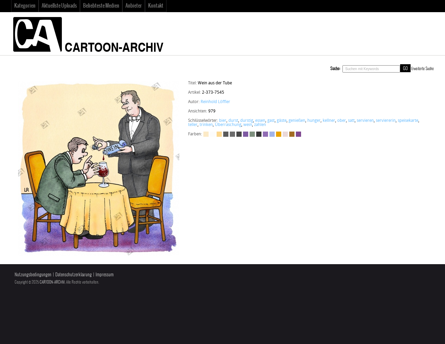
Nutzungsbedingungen (33, 274)
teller (192, 125)
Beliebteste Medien (101, 6)
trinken (206, 125)
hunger (314, 121)
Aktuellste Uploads (59, 6)
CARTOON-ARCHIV (52, 282)
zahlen (260, 125)
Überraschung (228, 125)
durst (233, 121)
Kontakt (155, 6)
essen (260, 121)
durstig (246, 121)
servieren (365, 121)
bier (222, 121)
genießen (297, 121)
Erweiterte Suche (422, 69)
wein (247, 125)
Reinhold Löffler (215, 102)
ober (341, 121)
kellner (329, 121)
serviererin (386, 121)
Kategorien (24, 6)
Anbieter (134, 6)
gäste (281, 121)
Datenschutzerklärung (73, 274)
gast (271, 121)
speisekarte (408, 121)
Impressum (105, 274)
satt (351, 121)
